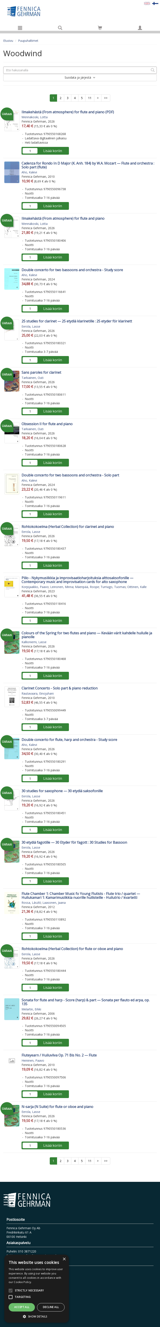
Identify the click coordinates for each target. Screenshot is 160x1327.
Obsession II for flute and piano (47, 424)
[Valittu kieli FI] (155, 3)
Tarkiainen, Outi (32, 378)
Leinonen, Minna (61, 587)
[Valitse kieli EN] (147, 3)
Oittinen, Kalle (137, 587)
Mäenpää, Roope (87, 587)
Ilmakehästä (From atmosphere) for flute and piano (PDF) (68, 112)
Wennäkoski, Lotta (35, 117)
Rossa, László (31, 903)
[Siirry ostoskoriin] (100, 28)
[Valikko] (20, 28)
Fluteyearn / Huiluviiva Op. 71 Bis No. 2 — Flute (59, 1055)
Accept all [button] (22, 1307)
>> (105, 98)
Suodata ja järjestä (80, 77)
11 (90, 98)
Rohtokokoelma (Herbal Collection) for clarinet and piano (68, 526)
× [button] (64, 1259)
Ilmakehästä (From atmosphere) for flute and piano (63, 218)
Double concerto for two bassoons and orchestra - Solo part (70, 475)
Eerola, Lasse (31, 326)
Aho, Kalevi (29, 172)
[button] (37, 1316)
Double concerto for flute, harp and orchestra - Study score (69, 739)
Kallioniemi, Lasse (34, 642)
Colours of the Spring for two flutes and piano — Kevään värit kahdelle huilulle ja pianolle (87, 635)
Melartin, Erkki (31, 1009)
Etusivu (8, 41)
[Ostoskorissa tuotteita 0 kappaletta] (100, 28)
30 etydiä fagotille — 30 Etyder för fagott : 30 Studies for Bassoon (74, 842)
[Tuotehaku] (60, 28)
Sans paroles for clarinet (41, 372)
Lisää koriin (52, 150)
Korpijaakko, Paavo (35, 587)
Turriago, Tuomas (113, 587)
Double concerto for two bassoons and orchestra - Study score (72, 270)
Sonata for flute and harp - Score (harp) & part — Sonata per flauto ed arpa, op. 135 (85, 1002)
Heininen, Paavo (33, 1060)
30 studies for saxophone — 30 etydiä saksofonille (62, 791)
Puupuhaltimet (28, 41)
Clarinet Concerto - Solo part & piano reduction (60, 688)
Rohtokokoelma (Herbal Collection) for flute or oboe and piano (72, 948)
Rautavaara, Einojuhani (38, 693)
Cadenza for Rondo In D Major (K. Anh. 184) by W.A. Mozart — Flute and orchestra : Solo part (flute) (88, 165)
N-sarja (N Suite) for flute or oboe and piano (57, 1106)
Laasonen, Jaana (54, 903)
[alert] (36, 1289)
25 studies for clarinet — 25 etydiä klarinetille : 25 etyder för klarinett (77, 321)
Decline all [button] (51, 1307)
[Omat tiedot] (140, 28)
